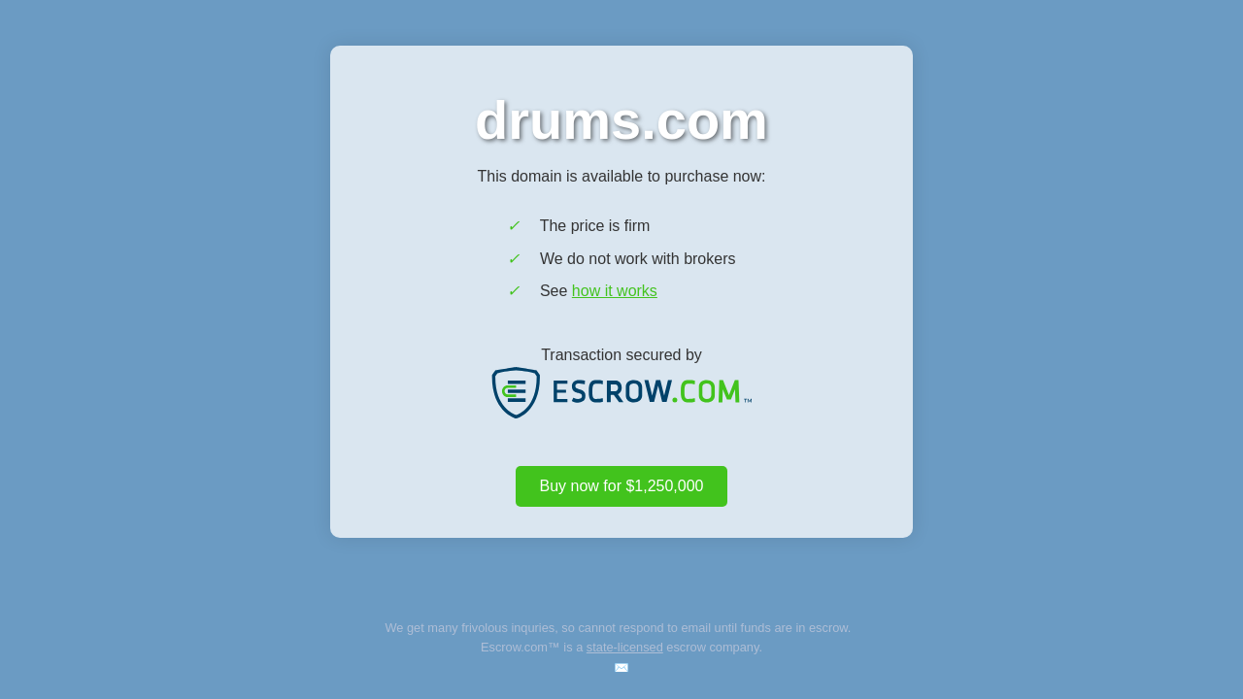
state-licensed (625, 647)
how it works (614, 291)
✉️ (621, 667)
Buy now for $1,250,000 (621, 486)
